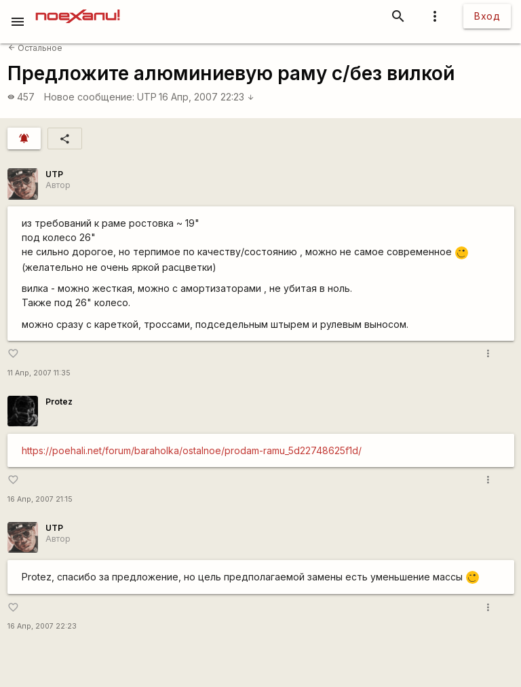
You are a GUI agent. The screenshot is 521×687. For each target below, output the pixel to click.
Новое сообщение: (89, 97)
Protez (59, 401)
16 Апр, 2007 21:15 (40, 499)
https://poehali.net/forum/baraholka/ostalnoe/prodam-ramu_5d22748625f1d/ (192, 450)
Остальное (35, 48)
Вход (487, 16)
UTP (147, 97)
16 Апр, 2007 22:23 (206, 97)
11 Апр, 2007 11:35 (39, 373)
